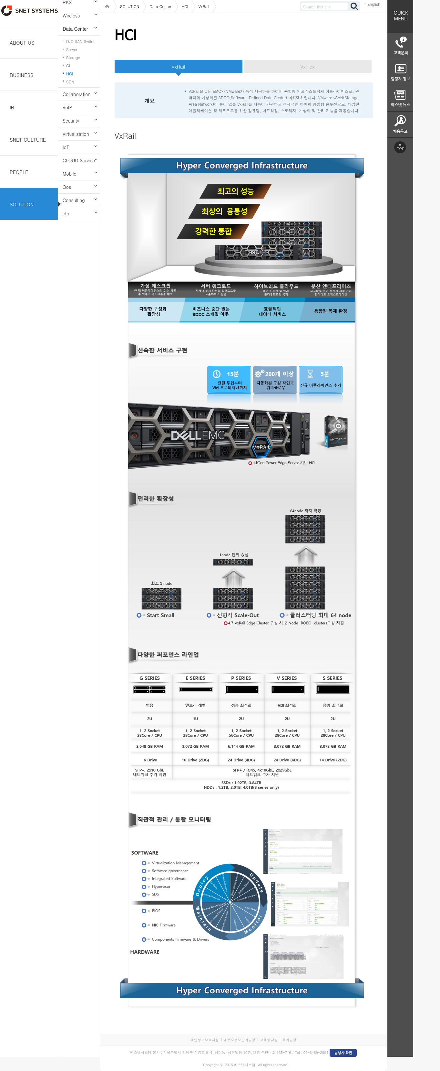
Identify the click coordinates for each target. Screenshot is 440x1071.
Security (71, 120)
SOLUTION (22, 204)
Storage (73, 57)
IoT (66, 147)
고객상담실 (269, 1039)
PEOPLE (19, 171)
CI (68, 65)
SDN (70, 81)
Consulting (74, 200)
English (373, 4)
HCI (69, 73)
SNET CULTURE (28, 139)
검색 (354, 6)
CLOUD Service (79, 160)
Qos (67, 187)
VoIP (67, 107)
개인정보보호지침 (204, 1039)
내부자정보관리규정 (239, 1039)
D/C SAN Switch (81, 41)
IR (12, 107)
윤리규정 (289, 1039)
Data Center (75, 29)
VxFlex (307, 66)
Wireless (71, 15)
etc (66, 213)
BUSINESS (22, 74)
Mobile (69, 173)
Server (71, 49)
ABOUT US (22, 42)
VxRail (178, 66)
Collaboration (76, 94)
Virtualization (76, 134)
